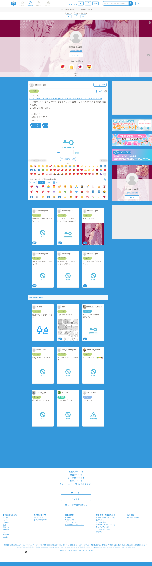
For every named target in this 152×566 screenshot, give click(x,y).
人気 (41, 182)
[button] (26, 552)
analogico (81, 550)
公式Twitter (100, 520)
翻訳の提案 (12, 515)
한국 (4, 525)
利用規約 (68, 517)
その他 (58, 182)
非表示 (77, 153)
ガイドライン (70, 520)
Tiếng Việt (6, 522)
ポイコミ (99, 532)
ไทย (4, 532)
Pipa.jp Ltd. (89, 550)
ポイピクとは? (39, 517)
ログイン (76, 492)
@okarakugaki (76, 50)
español (6, 520)
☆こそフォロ (76, 55)
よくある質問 (101, 522)
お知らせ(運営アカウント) (105, 517)
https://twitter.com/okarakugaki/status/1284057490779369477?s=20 (65, 98)
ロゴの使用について (103, 529)
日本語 (5, 537)
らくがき (34, 91)
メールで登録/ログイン (76, 504)
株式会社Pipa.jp (133, 517)
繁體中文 (6, 529)
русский (6, 534)
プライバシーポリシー (73, 522)
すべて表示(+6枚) (68, 159)
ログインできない (102, 527)
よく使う (33, 182)
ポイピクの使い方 (40, 520)
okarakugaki (76, 47)
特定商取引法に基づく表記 (74, 525)
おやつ (50, 182)
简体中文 (6, 527)
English (5, 517)
